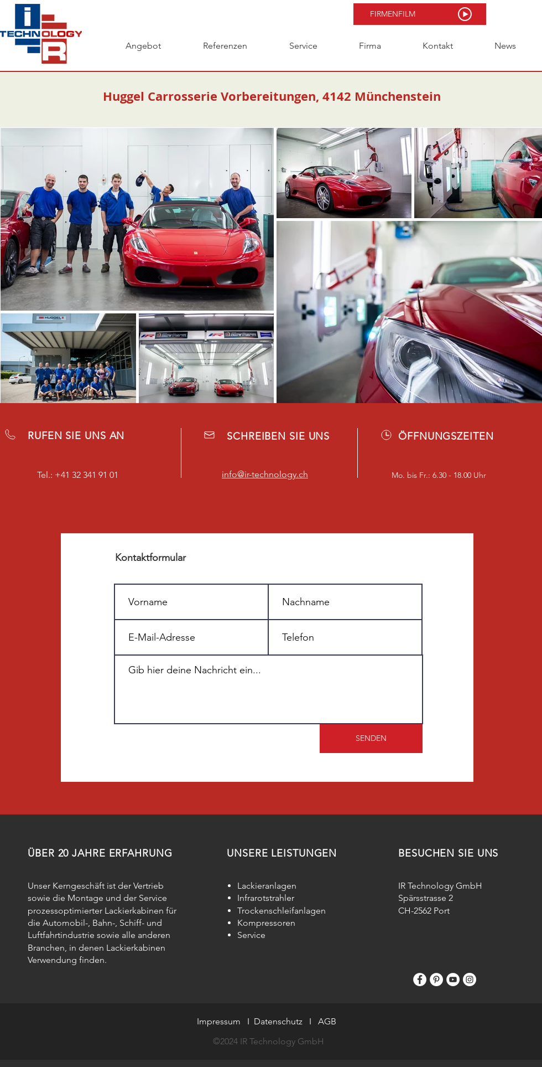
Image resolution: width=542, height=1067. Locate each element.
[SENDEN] (371, 738)
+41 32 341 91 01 (86, 475)
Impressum (219, 1021)
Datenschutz (278, 1021)
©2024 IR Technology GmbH (268, 1041)
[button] (419, 14)
